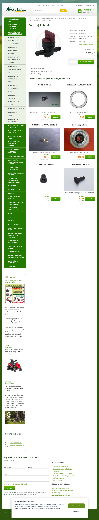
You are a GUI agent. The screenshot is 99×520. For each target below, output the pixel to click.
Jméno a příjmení (9, 460)
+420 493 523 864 (15, 443)
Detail (55, 117)
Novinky (12, 277)
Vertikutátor (56, 471)
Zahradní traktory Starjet (60, 466)
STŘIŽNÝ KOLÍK (44, 85)
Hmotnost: (72, 41)
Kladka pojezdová (79, 125)
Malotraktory (56, 493)
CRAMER (8, 382)
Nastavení (76, 512)
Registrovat (90, 5)
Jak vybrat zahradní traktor (60, 488)
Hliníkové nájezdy (58, 478)
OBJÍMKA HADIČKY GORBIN (44, 125)
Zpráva (6, 474)
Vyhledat (63, 10)
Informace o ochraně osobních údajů (15, 484)
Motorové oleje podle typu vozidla (63, 490)
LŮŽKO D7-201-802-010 (44, 165)
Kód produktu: (73, 34)
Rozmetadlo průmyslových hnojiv (63, 476)
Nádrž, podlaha (33, 20)
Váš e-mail (7, 467)
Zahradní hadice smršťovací (61, 495)
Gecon (7, 345)
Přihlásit (79, 5)
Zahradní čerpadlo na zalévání (62, 473)
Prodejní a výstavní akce (13, 281)
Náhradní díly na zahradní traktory (45, 18)
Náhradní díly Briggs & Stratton (62, 469)
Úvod (30, 18)
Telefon (30, 467)
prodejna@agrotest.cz (17, 445)
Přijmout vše (76, 506)
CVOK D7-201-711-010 (79, 165)
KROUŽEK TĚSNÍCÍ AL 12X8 (79, 85)
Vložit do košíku (86, 62)
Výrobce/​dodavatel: (72, 37)
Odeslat (10, 488)
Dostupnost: (73, 31)
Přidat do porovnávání (86, 44)
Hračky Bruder (57, 480)
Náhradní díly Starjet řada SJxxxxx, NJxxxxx (73, 18)
